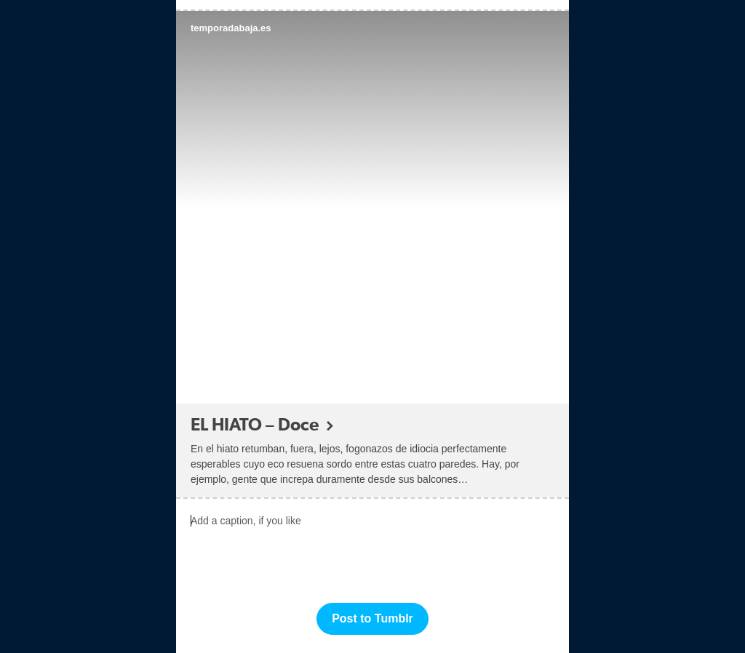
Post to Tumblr (372, 618)
